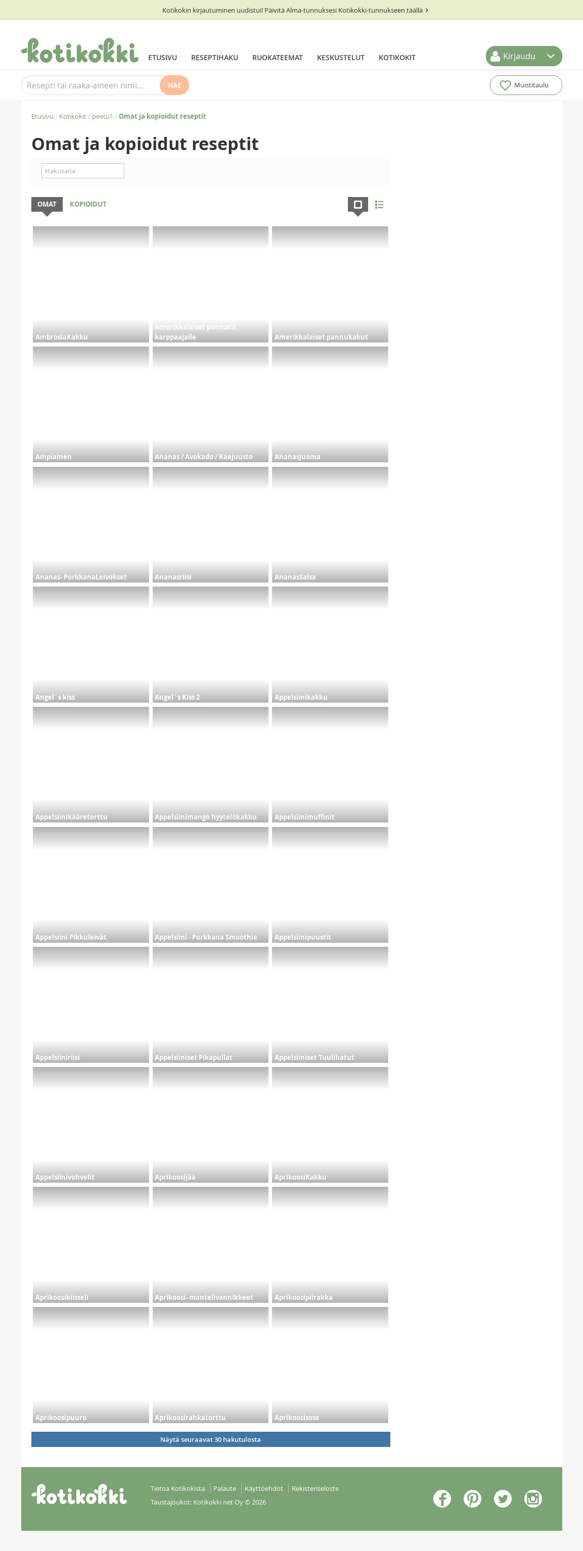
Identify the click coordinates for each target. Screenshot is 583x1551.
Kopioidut (88, 204)
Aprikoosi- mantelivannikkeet (204, 1297)
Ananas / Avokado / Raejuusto (204, 456)
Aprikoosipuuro (60, 1417)
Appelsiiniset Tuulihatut (314, 1057)
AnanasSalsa (295, 576)
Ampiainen (53, 456)
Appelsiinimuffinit (305, 816)
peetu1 (102, 116)
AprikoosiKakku (301, 1177)
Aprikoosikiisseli (61, 1297)
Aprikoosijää (175, 1177)
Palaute (224, 1488)
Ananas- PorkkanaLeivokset (81, 576)
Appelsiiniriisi (57, 1057)
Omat (47, 204)
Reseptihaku (214, 57)
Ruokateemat (277, 57)
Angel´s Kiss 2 (177, 697)
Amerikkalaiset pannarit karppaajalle (195, 332)
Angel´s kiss (55, 697)
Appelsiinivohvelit (65, 1177)
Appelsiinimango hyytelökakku (206, 816)
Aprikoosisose (297, 1417)
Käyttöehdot (264, 1488)
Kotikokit (397, 57)
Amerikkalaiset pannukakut (321, 337)
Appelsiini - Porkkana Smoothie (206, 937)
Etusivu (162, 57)
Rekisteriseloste (315, 1488)
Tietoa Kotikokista (178, 1488)
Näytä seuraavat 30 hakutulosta (210, 1439)
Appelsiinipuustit (303, 937)
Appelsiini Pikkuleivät (71, 937)
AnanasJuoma (298, 456)
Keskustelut (341, 57)
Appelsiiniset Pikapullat (194, 1057)
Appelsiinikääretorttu (71, 816)
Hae (174, 85)
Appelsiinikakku (301, 697)
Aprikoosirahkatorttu (190, 1417)
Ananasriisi (173, 576)
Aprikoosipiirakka (304, 1297)
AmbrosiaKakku (61, 337)
